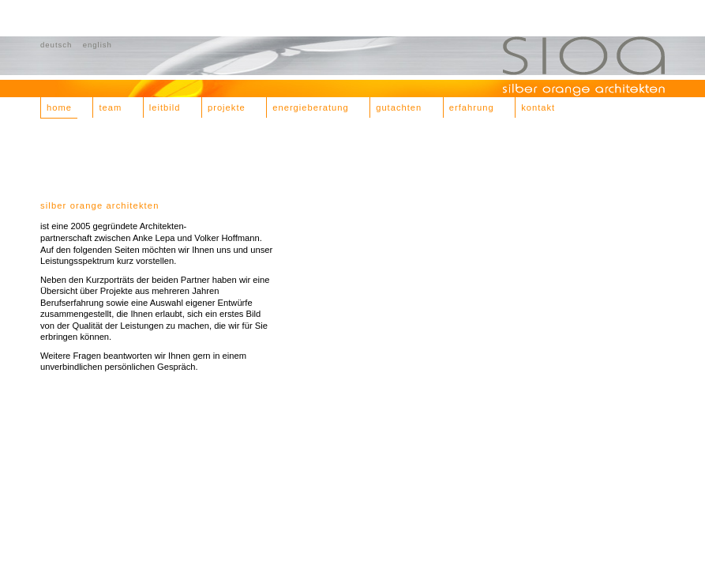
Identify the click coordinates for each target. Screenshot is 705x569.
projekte (227, 107)
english (97, 44)
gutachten (399, 107)
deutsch (56, 44)
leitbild (165, 107)
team (110, 107)
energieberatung (310, 107)
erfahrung (471, 107)
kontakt (538, 107)
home (59, 107)
